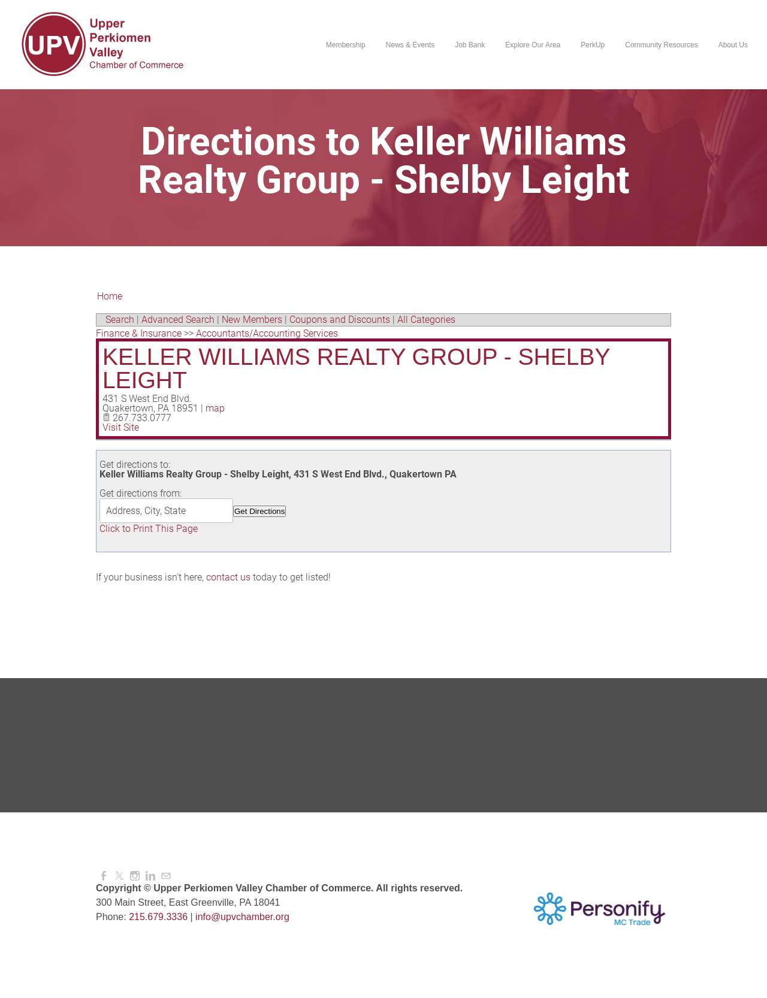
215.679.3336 (158, 917)
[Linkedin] (150, 876)
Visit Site (120, 427)
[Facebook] (103, 876)
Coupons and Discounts (339, 319)
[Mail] (166, 876)
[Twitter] (119, 876)
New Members (252, 319)
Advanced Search (178, 319)
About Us (733, 45)
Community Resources (661, 45)
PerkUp (593, 45)
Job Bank (470, 45)
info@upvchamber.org (242, 917)
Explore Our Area (532, 45)
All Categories (426, 319)
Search (119, 319)
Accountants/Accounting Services (267, 333)
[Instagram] (135, 876)
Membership (346, 45)
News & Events (410, 45)
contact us (228, 577)
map (215, 408)
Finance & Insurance (139, 333)
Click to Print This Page (148, 528)
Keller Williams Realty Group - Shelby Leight (356, 368)
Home (109, 296)
